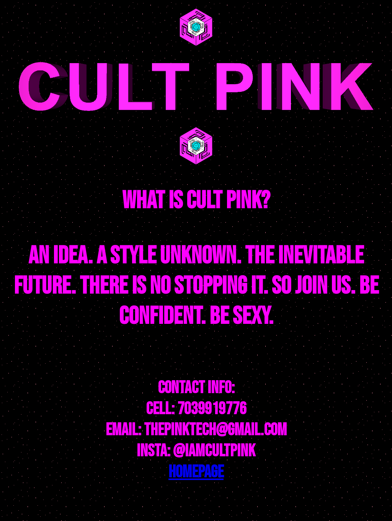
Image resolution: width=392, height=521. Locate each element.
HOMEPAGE (196, 472)
